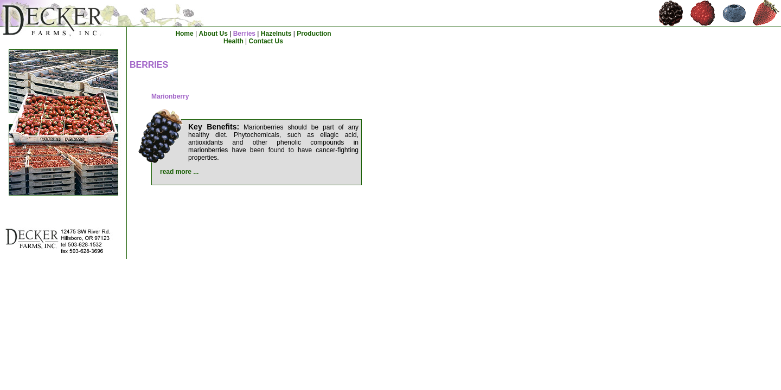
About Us (213, 33)
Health (233, 41)
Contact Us (266, 41)
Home (184, 33)
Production (314, 33)
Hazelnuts (276, 33)
